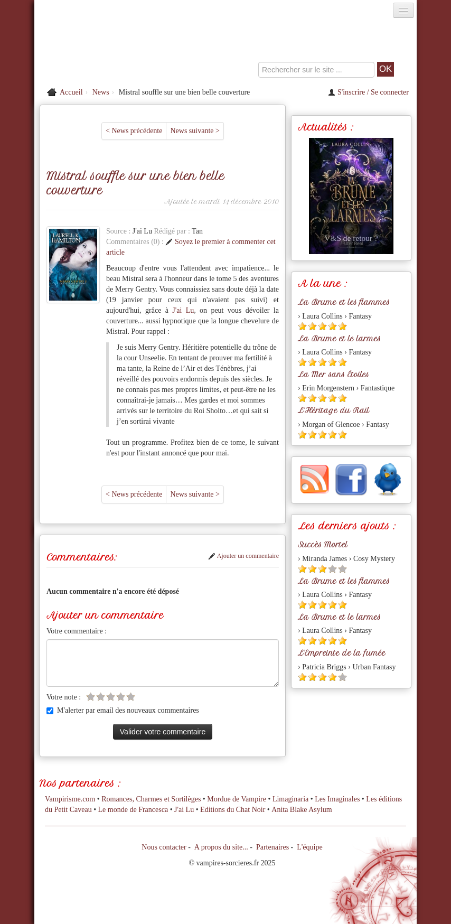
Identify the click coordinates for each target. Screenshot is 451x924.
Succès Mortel (322, 544)
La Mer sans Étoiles (333, 374)
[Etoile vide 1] (90, 696)
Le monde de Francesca (133, 810)
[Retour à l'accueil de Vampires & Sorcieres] (94, 50)
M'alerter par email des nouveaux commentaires (122, 710)
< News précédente (134, 131)
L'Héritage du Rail (333, 410)
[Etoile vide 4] (120, 696)
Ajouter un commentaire (243, 555)
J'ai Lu (183, 310)
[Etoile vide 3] (110, 696)
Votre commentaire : (76, 631)
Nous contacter (164, 847)
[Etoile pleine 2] (312, 326)
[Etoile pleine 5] (342, 326)
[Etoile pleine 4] (332, 326)
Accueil (71, 92)
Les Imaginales (337, 799)
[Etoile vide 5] (130, 696)
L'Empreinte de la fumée (342, 653)
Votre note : (63, 697)
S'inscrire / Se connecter (368, 92)
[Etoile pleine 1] (302, 326)
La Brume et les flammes (344, 302)
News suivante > (194, 131)
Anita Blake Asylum (301, 810)
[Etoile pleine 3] (322, 326)
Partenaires (272, 847)
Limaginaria (290, 799)
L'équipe (309, 847)
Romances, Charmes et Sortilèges (151, 799)
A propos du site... (221, 847)
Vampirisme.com (70, 799)
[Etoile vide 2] (100, 696)
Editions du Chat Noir (232, 810)
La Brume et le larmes (339, 338)
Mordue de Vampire (236, 799)
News (100, 92)
